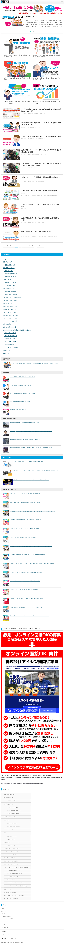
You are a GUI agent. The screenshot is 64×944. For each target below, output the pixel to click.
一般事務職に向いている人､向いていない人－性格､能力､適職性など (25, 493)
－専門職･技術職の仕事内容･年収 (14, 813)
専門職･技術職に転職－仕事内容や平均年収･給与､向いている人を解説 (25, 501)
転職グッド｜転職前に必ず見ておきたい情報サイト (14, 941)
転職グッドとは (31, 16)
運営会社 (3, 913)
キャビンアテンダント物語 (10, 317)
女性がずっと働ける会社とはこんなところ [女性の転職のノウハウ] (41, 135)
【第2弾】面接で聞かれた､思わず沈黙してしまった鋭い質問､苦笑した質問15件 (27, 554)
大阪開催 (31, 167)
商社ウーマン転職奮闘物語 (10, 320)
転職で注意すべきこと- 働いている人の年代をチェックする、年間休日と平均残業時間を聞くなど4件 (36, 470)
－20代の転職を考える (10, 285)
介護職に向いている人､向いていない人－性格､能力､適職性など (24, 589)
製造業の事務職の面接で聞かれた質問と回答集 (20, 384)
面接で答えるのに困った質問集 (11, 860)
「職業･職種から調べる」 (43, 56)
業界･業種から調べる (8, 261)
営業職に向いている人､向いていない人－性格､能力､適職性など (24, 536)
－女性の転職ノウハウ (10, 282)
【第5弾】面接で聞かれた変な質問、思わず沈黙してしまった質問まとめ (26, 519)
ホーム (4, 258)
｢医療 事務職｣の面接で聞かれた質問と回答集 (20, 401)
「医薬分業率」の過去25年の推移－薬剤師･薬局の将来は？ (39, 190)
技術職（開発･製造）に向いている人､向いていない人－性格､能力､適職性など (27, 606)
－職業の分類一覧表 (9, 338)
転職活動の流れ (7, 323)
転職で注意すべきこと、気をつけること (13, 842)
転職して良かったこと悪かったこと (12, 863)
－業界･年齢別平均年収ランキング (14, 873)
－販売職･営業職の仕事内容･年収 (14, 810)
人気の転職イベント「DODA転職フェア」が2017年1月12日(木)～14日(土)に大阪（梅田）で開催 (41, 164)
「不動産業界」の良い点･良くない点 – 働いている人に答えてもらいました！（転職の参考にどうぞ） (32, 510)
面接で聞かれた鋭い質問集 (10, 300)
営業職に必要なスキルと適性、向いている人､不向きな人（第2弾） (25, 528)
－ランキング (9, 829)
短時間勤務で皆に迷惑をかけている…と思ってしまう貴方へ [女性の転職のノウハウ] (41, 123)
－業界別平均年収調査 (10, 332)
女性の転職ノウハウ (33, 126)
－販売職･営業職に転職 (10, 273)
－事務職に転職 (8, 270)
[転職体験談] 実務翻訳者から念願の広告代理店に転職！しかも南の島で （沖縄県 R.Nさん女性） (31, 447)
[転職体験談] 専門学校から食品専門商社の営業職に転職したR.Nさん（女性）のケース (29, 422)
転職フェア (46, 113)
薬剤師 (45, 194)
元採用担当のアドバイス (9, 311)
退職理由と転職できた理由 (10, 314)
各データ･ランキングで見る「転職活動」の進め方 (17, 329)
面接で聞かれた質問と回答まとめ (12, 297)
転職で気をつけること (9, 302)
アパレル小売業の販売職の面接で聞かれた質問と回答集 (22, 376)
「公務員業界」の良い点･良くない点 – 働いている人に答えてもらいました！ (27, 571)
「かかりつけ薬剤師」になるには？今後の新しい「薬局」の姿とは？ (40, 205)
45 (39, 245)
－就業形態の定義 (9, 344)
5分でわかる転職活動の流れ (10, 891)
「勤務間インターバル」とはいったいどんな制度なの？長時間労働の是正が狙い (31, 479)
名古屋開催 (31, 153)
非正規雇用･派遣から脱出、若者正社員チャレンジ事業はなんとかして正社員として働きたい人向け (35, 362)
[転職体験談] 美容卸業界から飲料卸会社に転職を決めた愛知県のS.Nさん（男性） (28, 438)
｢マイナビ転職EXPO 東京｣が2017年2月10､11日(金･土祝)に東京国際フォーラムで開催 (41, 109)
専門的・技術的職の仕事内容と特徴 (35, 194)
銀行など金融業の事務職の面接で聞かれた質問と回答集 (22, 392)
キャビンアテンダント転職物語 (11, 851)
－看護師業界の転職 (9, 264)
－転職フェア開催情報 (10, 291)
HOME (2, 908)
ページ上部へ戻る (62, 942)
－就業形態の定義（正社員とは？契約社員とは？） (18, 882)
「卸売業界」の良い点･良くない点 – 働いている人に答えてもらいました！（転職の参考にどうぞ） (32, 563)
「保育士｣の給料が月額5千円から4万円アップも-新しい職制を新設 (28, 461)
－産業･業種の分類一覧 (10, 335)
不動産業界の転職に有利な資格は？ (18, 409)
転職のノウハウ (41, 126)
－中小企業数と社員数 (10, 341)
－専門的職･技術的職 (10, 276)
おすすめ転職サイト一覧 (9, 326)
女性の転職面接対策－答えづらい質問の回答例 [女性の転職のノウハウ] (41, 218)
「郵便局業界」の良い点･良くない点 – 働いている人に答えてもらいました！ (27, 597)
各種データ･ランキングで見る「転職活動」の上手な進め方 (17, 866)
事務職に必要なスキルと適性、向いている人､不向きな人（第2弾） (25, 580)
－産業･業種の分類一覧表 (12, 876)
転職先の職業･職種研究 (52, 194)
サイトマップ (6, 353)
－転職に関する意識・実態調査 (13, 826)
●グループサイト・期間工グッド (11, 897)
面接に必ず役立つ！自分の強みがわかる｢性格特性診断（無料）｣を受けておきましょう (29, 615)
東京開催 (31, 113)
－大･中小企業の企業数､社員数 (13, 870)
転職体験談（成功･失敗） (10, 308)
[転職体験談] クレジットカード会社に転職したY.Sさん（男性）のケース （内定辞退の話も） (31, 430)
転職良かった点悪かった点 (10, 305)
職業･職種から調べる (8, 267)
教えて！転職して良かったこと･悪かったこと (14, 894)
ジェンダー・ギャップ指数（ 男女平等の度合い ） (17, 885)
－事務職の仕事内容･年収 (12, 807)
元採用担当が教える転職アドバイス (12, 848)
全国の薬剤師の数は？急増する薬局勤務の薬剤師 (36, 231)
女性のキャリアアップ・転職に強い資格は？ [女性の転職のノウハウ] (41, 177)
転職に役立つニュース (38, 113)
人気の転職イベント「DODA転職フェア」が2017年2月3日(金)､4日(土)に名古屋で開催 (41, 150)
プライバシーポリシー (6, 915)
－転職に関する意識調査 (11, 294)
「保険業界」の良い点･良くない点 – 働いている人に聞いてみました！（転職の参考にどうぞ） (31, 545)
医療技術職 (25, 194)
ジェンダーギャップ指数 (11, 347)
